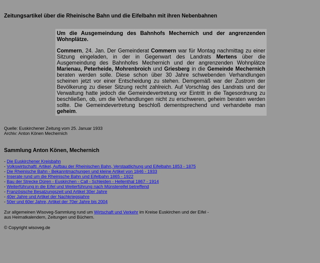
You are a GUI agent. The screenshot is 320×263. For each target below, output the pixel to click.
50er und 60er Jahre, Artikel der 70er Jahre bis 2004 (57, 201)
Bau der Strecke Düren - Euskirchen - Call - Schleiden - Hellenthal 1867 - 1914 (83, 181)
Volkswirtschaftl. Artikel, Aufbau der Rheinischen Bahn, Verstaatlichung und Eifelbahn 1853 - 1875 (101, 166)
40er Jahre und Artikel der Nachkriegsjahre (48, 196)
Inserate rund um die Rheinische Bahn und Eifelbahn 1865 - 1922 (70, 176)
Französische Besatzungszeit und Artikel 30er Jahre (57, 191)
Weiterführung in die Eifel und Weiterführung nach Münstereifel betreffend (78, 186)
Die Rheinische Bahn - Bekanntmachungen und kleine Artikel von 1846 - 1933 (82, 171)
